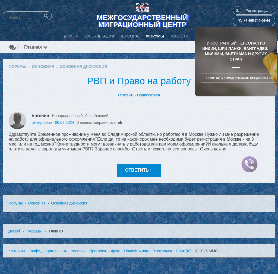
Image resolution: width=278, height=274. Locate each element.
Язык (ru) (183, 251)
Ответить (126, 95)
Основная (37, 203)
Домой (14, 231)
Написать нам (136, 251)
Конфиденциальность (48, 251)
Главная (36, 47)
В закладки (162, 251)
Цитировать (41, 122)
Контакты (16, 251)
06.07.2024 (64, 122)
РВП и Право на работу (139, 80)
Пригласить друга (104, 251)
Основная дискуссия (69, 203)
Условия (78, 251)
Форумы (15, 203)
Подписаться (148, 95)
